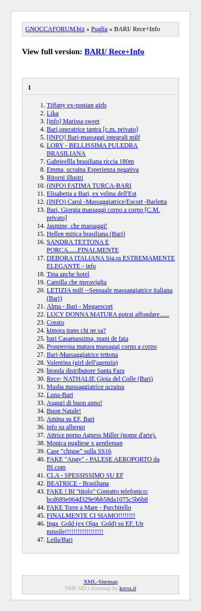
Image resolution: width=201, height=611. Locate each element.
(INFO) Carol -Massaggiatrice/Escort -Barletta (107, 201)
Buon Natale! (64, 411)
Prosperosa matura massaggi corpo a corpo (102, 346)
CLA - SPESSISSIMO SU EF (85, 475)
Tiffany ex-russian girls (77, 105)
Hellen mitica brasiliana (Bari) (86, 234)
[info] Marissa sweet (73, 121)
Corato (55, 322)
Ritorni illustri (65, 177)
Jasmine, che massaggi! (77, 226)
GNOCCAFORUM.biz (55, 29)
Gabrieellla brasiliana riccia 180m (90, 161)
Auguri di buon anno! (74, 403)
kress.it (128, 588)
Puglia (99, 29)
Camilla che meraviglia (77, 282)
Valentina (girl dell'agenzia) (82, 362)
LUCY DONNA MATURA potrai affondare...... (108, 314)
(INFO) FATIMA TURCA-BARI (89, 185)
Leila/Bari (60, 539)
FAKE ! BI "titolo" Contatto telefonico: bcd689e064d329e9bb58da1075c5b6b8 (97, 495)
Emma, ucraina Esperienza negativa (93, 169)
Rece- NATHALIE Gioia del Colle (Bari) (100, 378)
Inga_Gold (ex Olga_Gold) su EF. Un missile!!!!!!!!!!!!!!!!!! (95, 527)
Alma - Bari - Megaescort (80, 306)
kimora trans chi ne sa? (76, 330)
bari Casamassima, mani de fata (87, 338)
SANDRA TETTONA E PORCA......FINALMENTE (83, 246)
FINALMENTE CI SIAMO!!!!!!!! (91, 515)
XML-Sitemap (100, 581)
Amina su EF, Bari (70, 419)
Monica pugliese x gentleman (85, 443)
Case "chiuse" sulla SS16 (79, 451)
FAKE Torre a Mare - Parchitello (89, 507)
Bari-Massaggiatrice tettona (82, 354)
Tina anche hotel (68, 274)
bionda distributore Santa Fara (85, 370)
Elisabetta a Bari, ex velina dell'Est (91, 193)
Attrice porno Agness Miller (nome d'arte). (102, 435)
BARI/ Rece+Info (114, 51)
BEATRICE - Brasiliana (78, 483)
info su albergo (66, 427)
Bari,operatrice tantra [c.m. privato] (92, 129)
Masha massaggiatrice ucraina (85, 387)
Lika (52, 113)
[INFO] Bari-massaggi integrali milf (93, 137)
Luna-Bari (60, 395)
